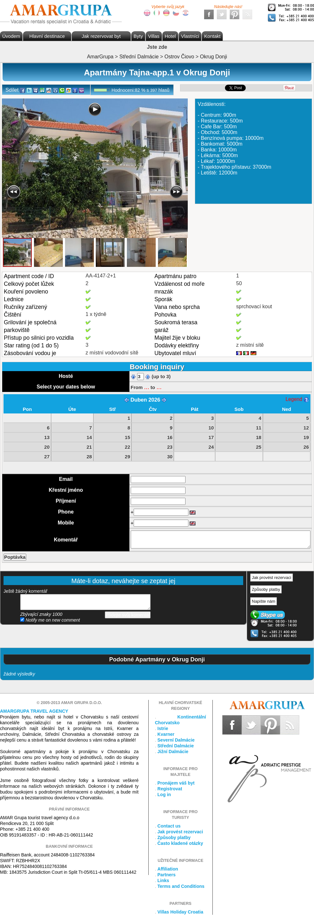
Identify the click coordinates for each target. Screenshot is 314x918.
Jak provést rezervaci (271, 577)
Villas (154, 36)
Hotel (170, 36)
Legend (297, 399)
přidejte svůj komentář (85, 602)
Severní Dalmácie (175, 740)
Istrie (162, 728)
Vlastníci (190, 36)
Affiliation (167, 868)
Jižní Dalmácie (172, 751)
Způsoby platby (266, 589)
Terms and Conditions (180, 886)
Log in (164, 794)
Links (163, 880)
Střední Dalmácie (175, 745)
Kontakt (212, 36)
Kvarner (165, 734)
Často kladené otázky (180, 843)
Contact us (168, 826)
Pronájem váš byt (175, 783)
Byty (138, 36)
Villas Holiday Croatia (180, 911)
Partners (166, 874)
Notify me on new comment (50, 620)
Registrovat (169, 788)
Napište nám (263, 601)
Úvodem (11, 36)
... (146, 386)
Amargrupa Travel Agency (34, 711)
